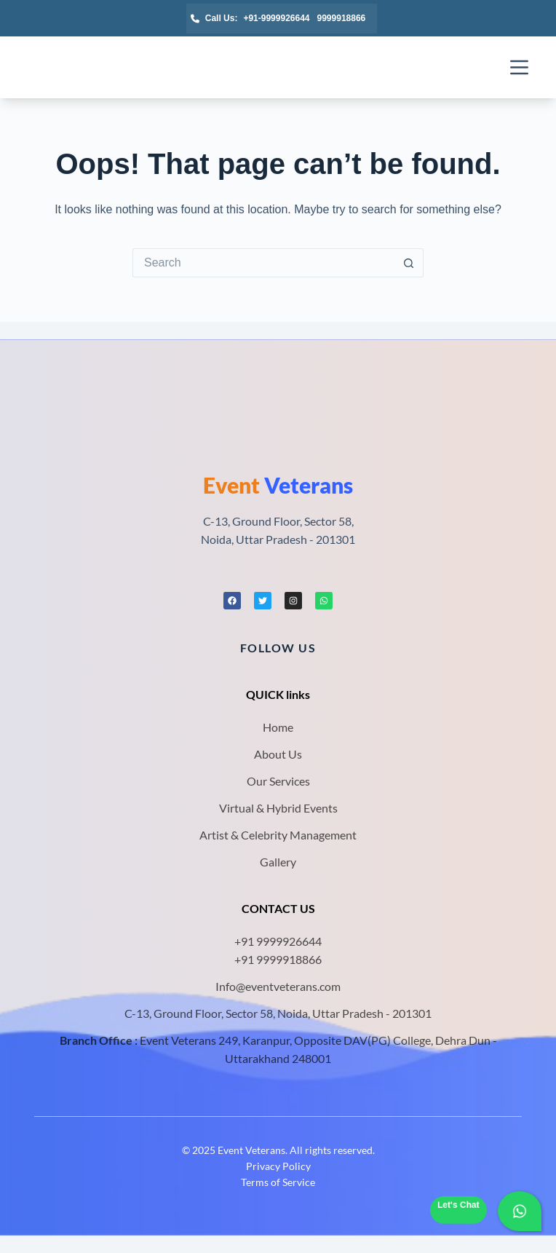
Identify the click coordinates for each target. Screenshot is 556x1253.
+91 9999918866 (278, 959)
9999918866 (341, 18)
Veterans (278, 485)
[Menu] (519, 67)
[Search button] (409, 262)
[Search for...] (263, 262)
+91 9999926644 (278, 941)
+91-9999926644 (276, 18)
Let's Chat (458, 1205)
